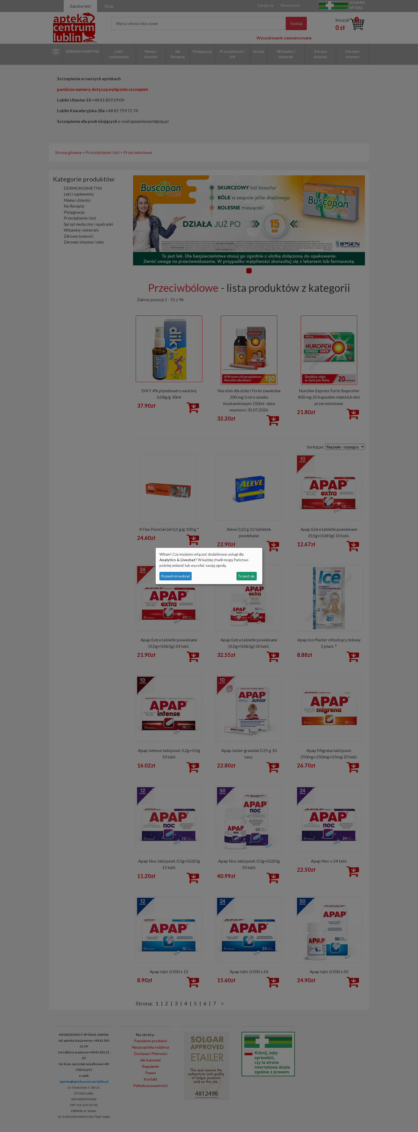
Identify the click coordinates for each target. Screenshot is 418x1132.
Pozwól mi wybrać (175, 576)
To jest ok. (246, 576)
